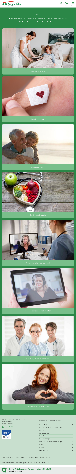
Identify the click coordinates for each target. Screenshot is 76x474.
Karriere (41, 445)
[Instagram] (12, 427)
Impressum (36, 463)
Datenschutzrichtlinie (8, 463)
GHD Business (43, 450)
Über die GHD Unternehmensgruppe (50, 442)
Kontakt (41, 447)
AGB (48, 463)
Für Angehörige (44, 433)
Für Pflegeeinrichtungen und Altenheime (52, 427)
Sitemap (43, 463)
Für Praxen (42, 430)
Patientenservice (44, 436)
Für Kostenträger (44, 439)
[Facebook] (9, 427)
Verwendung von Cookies (24, 463)
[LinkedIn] (3, 427)
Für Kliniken (43, 424)
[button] (4, 470)
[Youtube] (6, 427)
